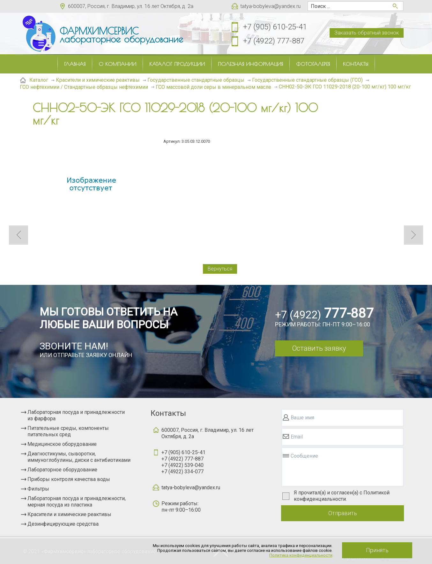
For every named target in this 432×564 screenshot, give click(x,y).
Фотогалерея (313, 64)
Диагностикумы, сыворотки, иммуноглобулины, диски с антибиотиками (78, 457)
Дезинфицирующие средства (63, 524)
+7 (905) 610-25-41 (275, 26)
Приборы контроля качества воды (68, 479)
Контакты (355, 64)
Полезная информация (250, 64)
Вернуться (220, 269)
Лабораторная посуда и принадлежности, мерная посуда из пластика (76, 501)
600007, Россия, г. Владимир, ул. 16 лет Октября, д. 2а (130, 6)
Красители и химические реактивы (69, 514)
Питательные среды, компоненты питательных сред (68, 431)
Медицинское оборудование (62, 444)
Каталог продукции (177, 64)
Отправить (342, 513)
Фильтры (38, 489)
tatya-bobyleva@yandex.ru (270, 6)
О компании (117, 64)
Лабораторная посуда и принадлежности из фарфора (76, 415)
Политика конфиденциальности (300, 555)
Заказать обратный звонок (366, 33)
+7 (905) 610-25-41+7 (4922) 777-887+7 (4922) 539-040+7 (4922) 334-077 (183, 462)
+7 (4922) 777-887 (273, 40)
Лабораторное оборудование (62, 470)
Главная (75, 64)
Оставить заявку (319, 348)
